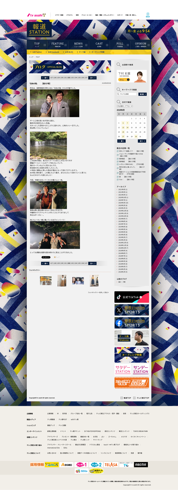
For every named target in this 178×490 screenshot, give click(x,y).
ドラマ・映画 (59, 15)
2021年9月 (121, 189)
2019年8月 (121, 221)
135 (79, 77)
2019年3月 (121, 234)
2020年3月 (121, 202)
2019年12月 (122, 210)
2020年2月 (121, 205)
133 (72, 77)
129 (58, 77)
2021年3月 (121, 194)
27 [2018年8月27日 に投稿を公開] (123, 136)
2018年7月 (121, 256)
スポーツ (120, 15)
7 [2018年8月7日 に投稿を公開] (127, 123)
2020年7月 (121, 200)
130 (62, 77)
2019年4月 (121, 232)
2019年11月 (122, 213)
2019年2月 (121, 237)
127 (51, 77)
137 (86, 77)
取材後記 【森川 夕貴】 (127, 158)
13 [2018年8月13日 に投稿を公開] (123, 127)
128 (55, 77)
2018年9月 (121, 250)
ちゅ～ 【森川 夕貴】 (127, 179)
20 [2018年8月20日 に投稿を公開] (123, 132)
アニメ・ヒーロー (86, 15)
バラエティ (69, 15)
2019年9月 (121, 218)
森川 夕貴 (121, 282)
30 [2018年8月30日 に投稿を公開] (136, 136)
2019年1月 (121, 240)
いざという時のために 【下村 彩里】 (132, 164)
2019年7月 (121, 224)
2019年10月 (122, 216)
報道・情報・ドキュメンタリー (104, 15)
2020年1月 (121, 208)
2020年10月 (122, 197)
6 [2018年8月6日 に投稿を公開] (123, 123)
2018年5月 (121, 261)
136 (82, 77)
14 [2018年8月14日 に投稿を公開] (127, 127)
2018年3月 (121, 266)
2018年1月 (121, 272)
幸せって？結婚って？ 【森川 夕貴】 (132, 151)
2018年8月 (121, 253)
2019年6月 (121, 226)
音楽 (77, 15)
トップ (31, 57)
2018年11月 (122, 245)
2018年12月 (122, 242)
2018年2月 (121, 269)
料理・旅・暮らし (131, 15)
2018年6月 (121, 258)
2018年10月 (122, 248)
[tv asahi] (37, 15)
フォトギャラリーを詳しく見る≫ (98, 292)
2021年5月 (121, 192)
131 (65, 77)
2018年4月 (121, 264)
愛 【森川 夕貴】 (125, 176)
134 (76, 77)
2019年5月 (121, 229)
